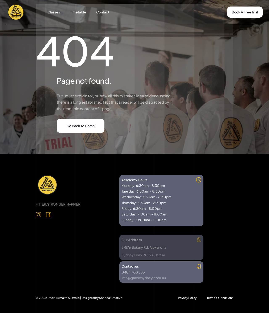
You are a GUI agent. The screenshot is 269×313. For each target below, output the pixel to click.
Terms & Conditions (220, 298)
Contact (102, 12)
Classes (53, 12)
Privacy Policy (187, 298)
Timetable (78, 12)
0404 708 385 (133, 272)
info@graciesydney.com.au (143, 278)
